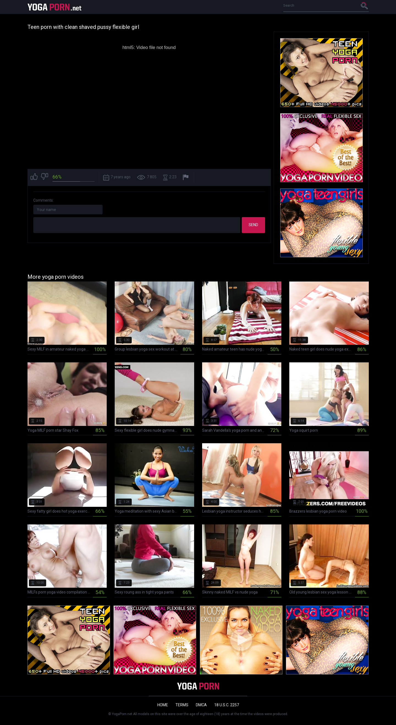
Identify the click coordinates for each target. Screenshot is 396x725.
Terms (181, 705)
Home (162, 705)
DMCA (201, 705)
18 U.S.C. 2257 (226, 705)
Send (253, 225)
